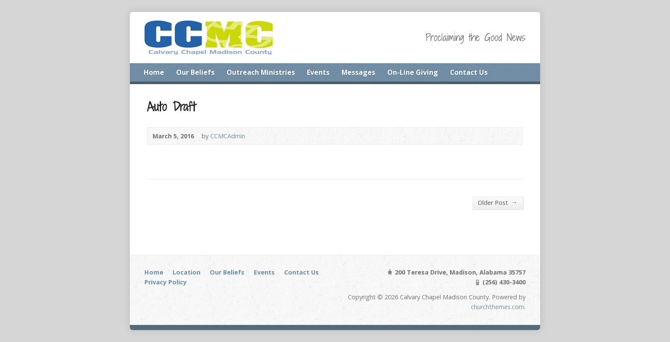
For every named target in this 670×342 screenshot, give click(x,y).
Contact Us (469, 72)
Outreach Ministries (260, 72)
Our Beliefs (195, 72)
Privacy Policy (165, 282)
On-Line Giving (412, 72)
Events (318, 72)
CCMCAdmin (227, 136)
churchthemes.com (497, 307)
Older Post (497, 202)
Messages (358, 72)
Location (186, 272)
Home (154, 72)
